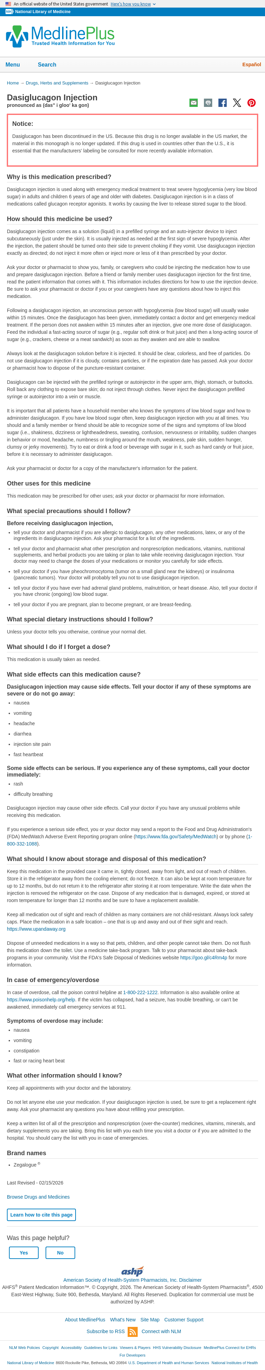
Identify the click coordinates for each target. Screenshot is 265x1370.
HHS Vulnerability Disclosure (177, 1348)
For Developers (132, 1355)
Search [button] (51, 65)
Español (252, 64)
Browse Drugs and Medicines (38, 1197)
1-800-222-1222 (140, 992)
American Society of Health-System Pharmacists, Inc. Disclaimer (132, 1280)
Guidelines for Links (100, 1348)
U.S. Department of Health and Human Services (168, 1363)
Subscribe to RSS (112, 1332)
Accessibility (71, 1348)
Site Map (149, 1319)
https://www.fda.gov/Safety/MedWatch (175, 836)
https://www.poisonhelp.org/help (41, 999)
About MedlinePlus (85, 1319)
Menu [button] (17, 65)
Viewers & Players (135, 1348)
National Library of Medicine (42, 11)
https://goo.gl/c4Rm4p (203, 957)
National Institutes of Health (235, 1363)
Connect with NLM (161, 1331)
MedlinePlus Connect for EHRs (230, 1348)
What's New (123, 1319)
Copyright (50, 1348)
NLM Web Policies (24, 1348)
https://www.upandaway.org (36, 929)
